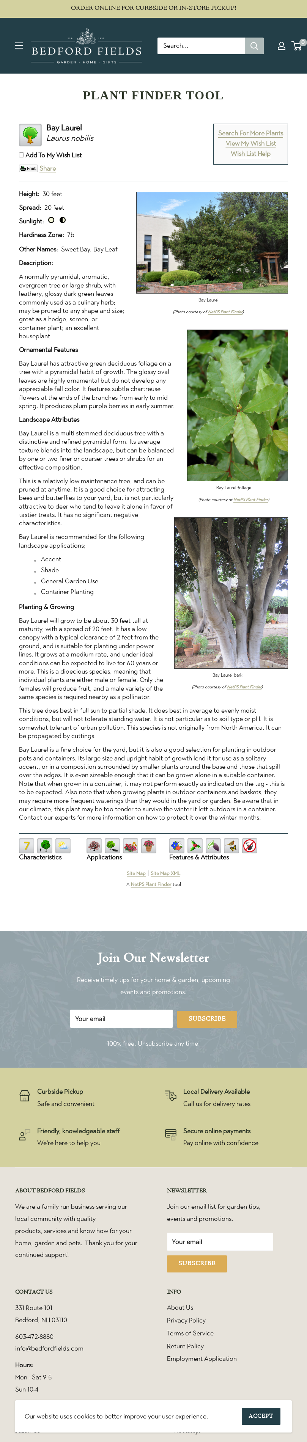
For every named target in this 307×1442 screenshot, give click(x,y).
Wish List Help (251, 153)
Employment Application (202, 1358)
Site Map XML (165, 873)
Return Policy (185, 1346)
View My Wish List (251, 143)
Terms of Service (190, 1333)
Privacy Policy (186, 1320)
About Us (180, 1307)
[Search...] (201, 46)
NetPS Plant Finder (225, 311)
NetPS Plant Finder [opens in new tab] (151, 884)
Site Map (136, 873)
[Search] (254, 46)
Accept (261, 1416)
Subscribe (207, 1019)
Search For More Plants (250, 133)
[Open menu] (19, 45)
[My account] (281, 46)
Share (47, 168)
